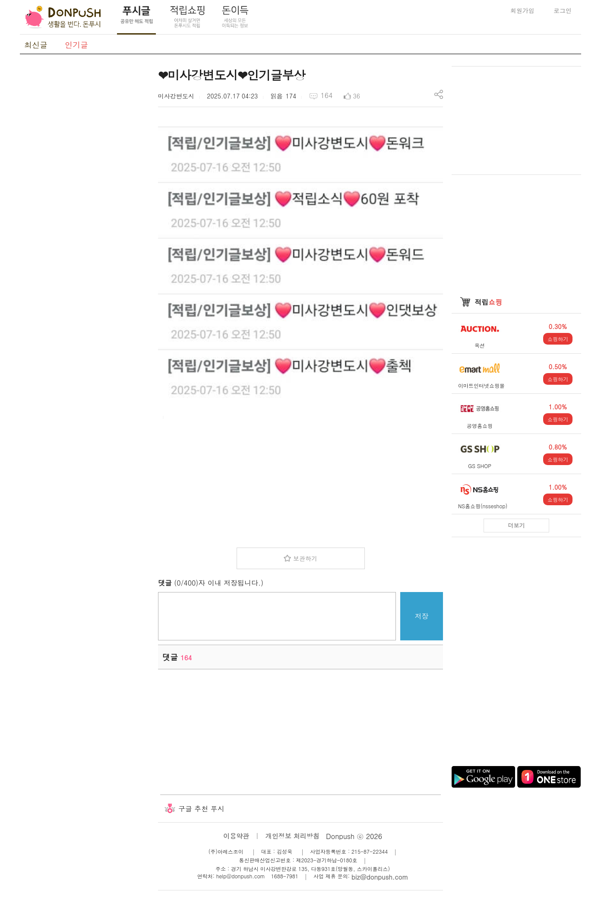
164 (326, 95)
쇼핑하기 (557, 338)
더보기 (516, 525)
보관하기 (305, 558)
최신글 (35, 44)
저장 (422, 616)
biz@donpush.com (379, 876)
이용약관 (236, 835)
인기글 (76, 44)
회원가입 (522, 10)
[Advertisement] (84, 195)
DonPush (63, 17)
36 (356, 96)
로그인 (563, 10)
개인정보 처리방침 (292, 835)
